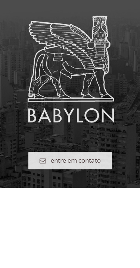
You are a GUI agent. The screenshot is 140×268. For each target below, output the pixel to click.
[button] (70, 160)
